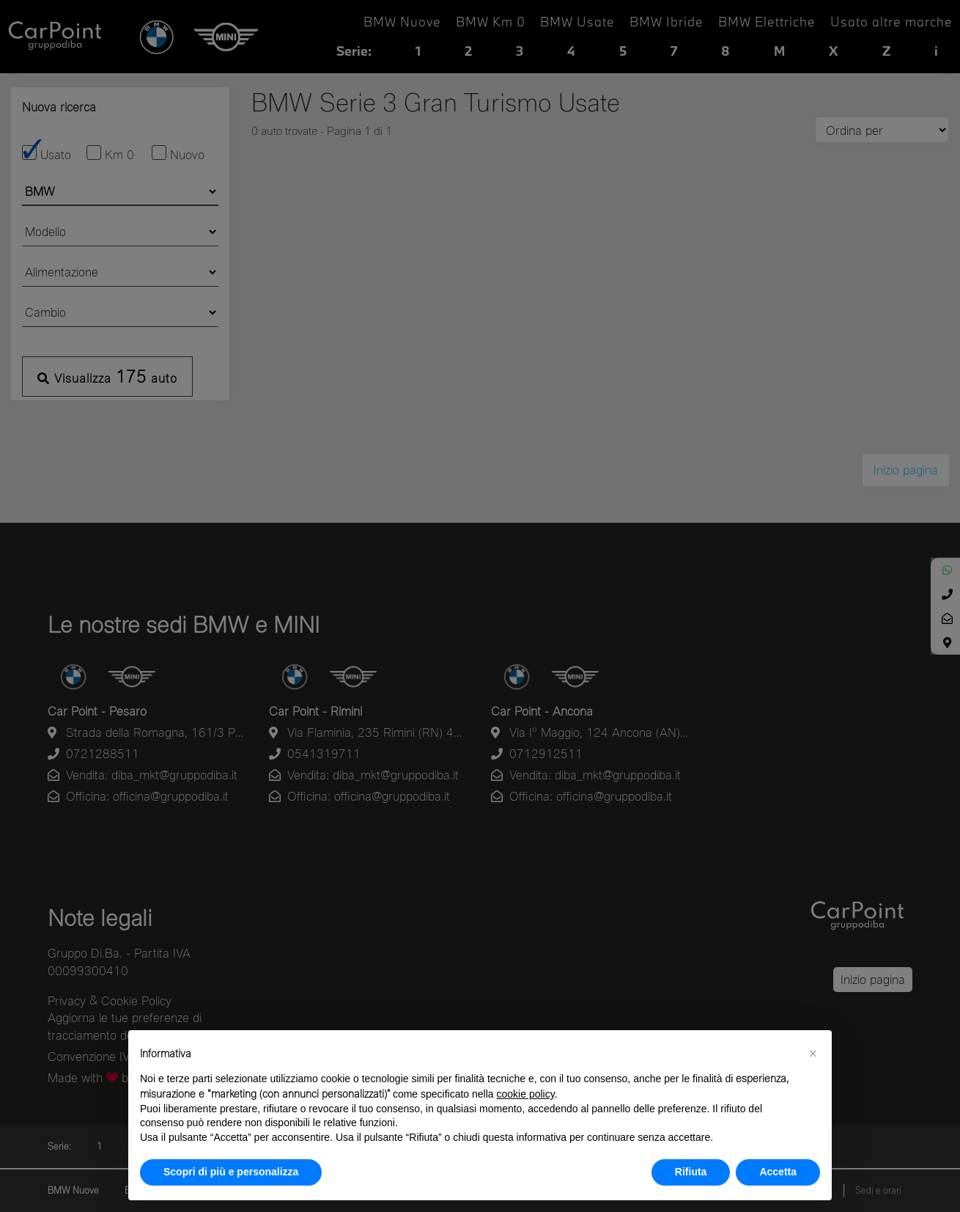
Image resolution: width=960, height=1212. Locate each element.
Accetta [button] (778, 1172)
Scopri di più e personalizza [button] (230, 1172)
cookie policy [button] (526, 1094)
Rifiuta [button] (691, 1172)
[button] (812, 1053)
